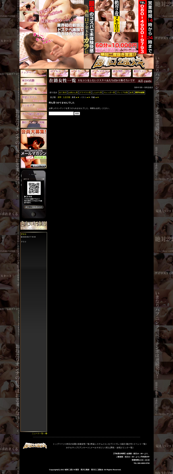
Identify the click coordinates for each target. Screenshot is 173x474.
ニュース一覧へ (39, 433)
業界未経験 (140, 92)
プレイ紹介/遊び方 (123, 444)
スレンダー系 (109, 92)
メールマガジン (97, 447)
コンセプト (109, 444)
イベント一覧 (139, 444)
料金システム (97, 444)
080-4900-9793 (143, 463)
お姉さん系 (73, 92)
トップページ (59, 444)
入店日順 (66, 97)
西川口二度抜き (97, 470)
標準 (59, 97)
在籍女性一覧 (83, 444)
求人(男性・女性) (113, 447)
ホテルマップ (72, 447)
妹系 (131, 92)
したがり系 (97, 92)
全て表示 (63, 92)
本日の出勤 (71, 444)
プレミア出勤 (122, 92)
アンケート (84, 447)
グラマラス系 (85, 92)
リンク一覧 (127, 447)
